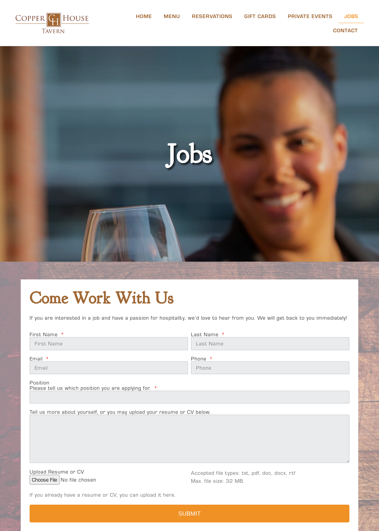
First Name (45, 334)
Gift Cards (260, 16)
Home (144, 16)
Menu (172, 16)
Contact (345, 30)
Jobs (351, 16)
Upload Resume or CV (57, 471)
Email (37, 358)
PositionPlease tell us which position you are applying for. (91, 385)
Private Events (310, 16)
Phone (199, 358)
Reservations (212, 16)
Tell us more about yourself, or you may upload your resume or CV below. (120, 412)
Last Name (205, 334)
